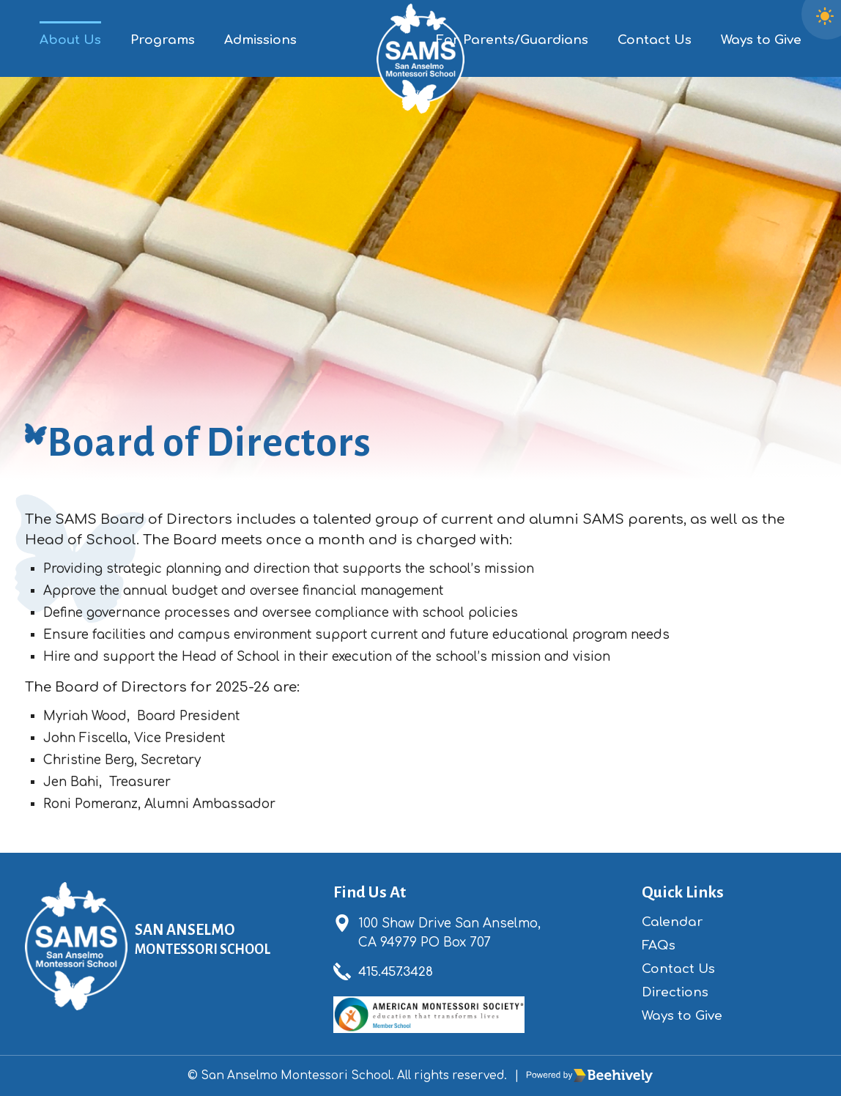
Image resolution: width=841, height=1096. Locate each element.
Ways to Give (761, 40)
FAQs (658, 945)
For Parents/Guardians (512, 40)
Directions (675, 992)
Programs (162, 40)
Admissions (260, 40)
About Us (70, 40)
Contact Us (655, 40)
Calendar (672, 922)
